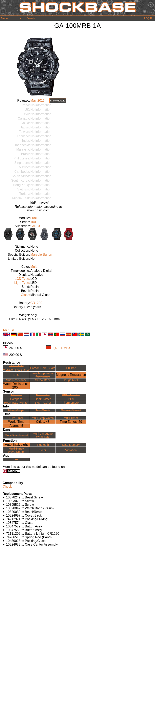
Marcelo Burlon (41, 254)
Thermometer (71, 402)
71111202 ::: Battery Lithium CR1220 (32, 533)
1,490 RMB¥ (61, 348)
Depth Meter (43, 399)
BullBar (70, 368)
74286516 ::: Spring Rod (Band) (29, 537)
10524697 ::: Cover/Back (24, 515)
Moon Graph (16, 410)
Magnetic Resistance (71, 374)
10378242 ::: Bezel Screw (24, 497)
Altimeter (16, 395)
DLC (16, 374)
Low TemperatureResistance (42, 375)
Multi (33, 266)
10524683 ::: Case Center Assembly (32, 544)
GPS (71, 399)
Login (148, 18)
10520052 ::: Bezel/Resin (24, 512)
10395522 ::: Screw (20, 504)
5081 (34, 218)
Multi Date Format (16, 435)
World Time (16, 421)
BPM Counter (71, 395)
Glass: (25, 295)
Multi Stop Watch (43, 418)
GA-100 (36, 226)
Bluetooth (43, 444)
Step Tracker (43, 402)
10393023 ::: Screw (20, 501)
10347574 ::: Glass (19, 522)
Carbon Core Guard (43, 368)
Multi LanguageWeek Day (43, 435)
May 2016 (37, 100)
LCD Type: (22, 278)
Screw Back (42, 380)
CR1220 (36, 303)
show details (57, 100)
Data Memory (71, 444)
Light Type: (22, 282)
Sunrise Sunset (71, 410)
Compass (16, 399)
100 (33, 222)
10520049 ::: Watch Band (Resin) (30, 508)
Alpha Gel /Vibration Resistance (16, 368)
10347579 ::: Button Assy (24, 526)
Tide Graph (43, 410)
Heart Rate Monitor (16, 402)
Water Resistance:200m (16, 385)
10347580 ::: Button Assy (24, 530)
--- (16, 459)
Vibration (71, 450)
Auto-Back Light (16, 444)
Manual (8, 330)
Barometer (42, 395)
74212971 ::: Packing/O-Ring (26, 519)
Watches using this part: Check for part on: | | (77, 497)
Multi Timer (71, 418)
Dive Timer (16, 418)
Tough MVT (71, 380)
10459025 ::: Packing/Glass (26, 541)
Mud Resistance (16, 380)
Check (7, 486)
